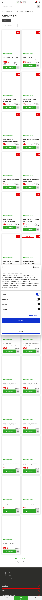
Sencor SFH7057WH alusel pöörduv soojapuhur (30, 464)
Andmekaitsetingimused (9, 578)
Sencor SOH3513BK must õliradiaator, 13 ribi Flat (9, 424)
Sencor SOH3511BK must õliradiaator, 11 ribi (9, 384)
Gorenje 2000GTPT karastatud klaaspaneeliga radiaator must (31, 344)
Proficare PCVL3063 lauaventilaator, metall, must (10, 544)
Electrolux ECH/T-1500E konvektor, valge (9, 100)
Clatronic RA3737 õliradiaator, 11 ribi (11, 464)
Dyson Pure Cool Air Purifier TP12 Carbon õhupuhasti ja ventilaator (10, 59)
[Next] (39, 25)
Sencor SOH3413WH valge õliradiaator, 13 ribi (30, 384)
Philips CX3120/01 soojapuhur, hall (11, 180)
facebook (9, 574)
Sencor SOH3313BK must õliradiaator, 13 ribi (29, 424)
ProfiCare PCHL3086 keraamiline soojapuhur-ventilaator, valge (29, 505)
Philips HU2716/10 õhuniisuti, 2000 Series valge (11, 262)
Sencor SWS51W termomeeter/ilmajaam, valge (31, 58)
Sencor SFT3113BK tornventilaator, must (8, 504)
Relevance (10, 25)
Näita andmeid (33, 315)
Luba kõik (21, 320)
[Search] (21, 6)
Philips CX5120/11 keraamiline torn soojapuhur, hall (10, 141)
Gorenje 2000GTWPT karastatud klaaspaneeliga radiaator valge (10, 345)
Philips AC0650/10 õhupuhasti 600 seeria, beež (31, 180)
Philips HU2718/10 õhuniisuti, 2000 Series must (31, 220)
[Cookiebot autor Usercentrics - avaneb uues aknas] (33, 267)
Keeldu (21, 331)
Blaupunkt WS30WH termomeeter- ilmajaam (29, 262)
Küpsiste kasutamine (9, 581)
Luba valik (21, 326)
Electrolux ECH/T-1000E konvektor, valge (29, 100)
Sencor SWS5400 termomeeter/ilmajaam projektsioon (9, 221)
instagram (5, 574)
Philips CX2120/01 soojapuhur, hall (31, 140)
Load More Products (22, 559)
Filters (6, 21)
